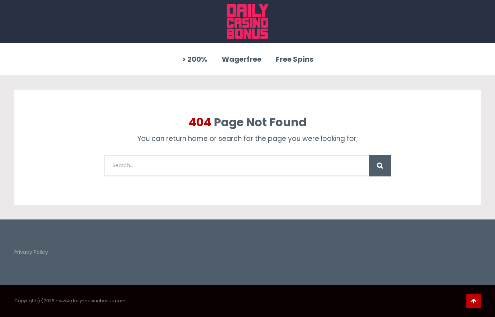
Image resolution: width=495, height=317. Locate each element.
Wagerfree (241, 59)
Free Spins (294, 59)
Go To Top (473, 301)
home (198, 138)
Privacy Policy (31, 252)
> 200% (194, 59)
